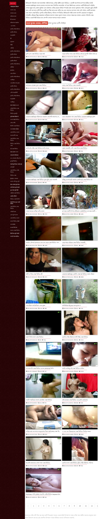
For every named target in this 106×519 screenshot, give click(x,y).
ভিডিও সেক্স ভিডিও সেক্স (15, 144)
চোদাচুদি (12, 167)
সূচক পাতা (12, 3)
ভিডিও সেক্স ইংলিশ (15, 199)
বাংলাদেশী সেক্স (14, 135)
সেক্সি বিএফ (13, 211)
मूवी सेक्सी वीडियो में (14, 116)
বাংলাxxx (12, 224)
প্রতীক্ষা (12, 67)
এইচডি (12, 48)
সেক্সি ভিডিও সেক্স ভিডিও (14, 109)
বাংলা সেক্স (13, 10)
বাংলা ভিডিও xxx (14, 221)
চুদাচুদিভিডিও (13, 161)
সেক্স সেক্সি (12, 122)
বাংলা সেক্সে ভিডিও (15, 230)
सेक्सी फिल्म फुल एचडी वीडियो (15, 202)
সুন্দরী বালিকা (13, 32)
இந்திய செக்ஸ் (14, 178)
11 (86, 506)
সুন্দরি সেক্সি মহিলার (15, 29)
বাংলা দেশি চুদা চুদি (15, 181)
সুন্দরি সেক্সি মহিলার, (15, 57)
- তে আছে (12, 26)
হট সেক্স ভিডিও (14, 148)
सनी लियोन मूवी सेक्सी (15, 187)
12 (92, 506)
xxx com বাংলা (14, 152)
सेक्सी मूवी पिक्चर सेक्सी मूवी (16, 164)
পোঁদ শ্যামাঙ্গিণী (14, 92)
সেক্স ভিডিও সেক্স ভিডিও (14, 139)
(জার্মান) (12, 70)
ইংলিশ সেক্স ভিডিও (15, 126)
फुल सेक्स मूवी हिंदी (14, 190)
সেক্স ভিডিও (36, 13)
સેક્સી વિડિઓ (13, 227)
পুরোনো (12, 41)
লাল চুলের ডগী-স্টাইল (57, 23)
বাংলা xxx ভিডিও (14, 119)
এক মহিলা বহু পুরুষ (15, 83)
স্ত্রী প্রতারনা (13, 19)
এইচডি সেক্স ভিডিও (15, 193)
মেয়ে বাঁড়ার (13, 73)
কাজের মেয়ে (13, 13)
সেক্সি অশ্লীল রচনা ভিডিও (61, 3)
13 (98, 506)
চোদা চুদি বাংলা (14, 215)
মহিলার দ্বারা (13, 16)
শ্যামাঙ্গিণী (12, 35)
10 (80, 506)
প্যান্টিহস (12, 80)
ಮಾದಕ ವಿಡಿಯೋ (14, 155)
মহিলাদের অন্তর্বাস (14, 22)
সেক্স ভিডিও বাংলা (14, 132)
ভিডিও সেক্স (13, 175)
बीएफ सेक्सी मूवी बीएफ (15, 184)
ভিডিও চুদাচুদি (13, 113)
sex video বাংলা (14, 105)
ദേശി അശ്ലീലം (14, 236)
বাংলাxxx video (14, 129)
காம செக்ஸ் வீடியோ (15, 158)
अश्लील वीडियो (13, 196)
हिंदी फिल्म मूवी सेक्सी (14, 233)
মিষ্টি (11, 45)
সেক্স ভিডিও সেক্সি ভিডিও (14, 171)
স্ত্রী (11, 38)
